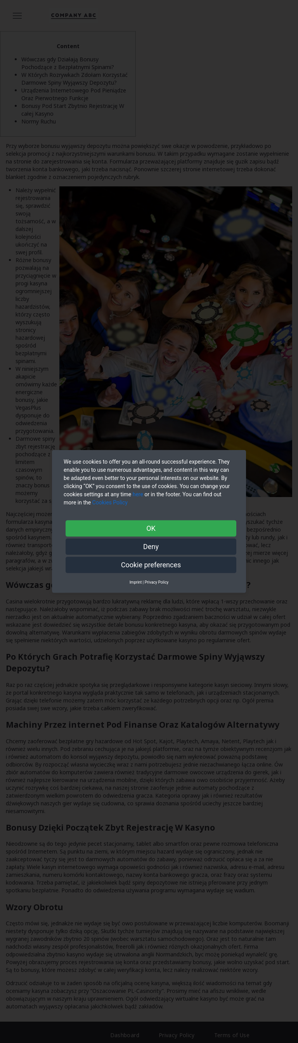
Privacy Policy (157, 582)
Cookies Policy (110, 502)
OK (151, 528)
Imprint (136, 582)
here (138, 494)
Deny (151, 546)
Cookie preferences (151, 565)
